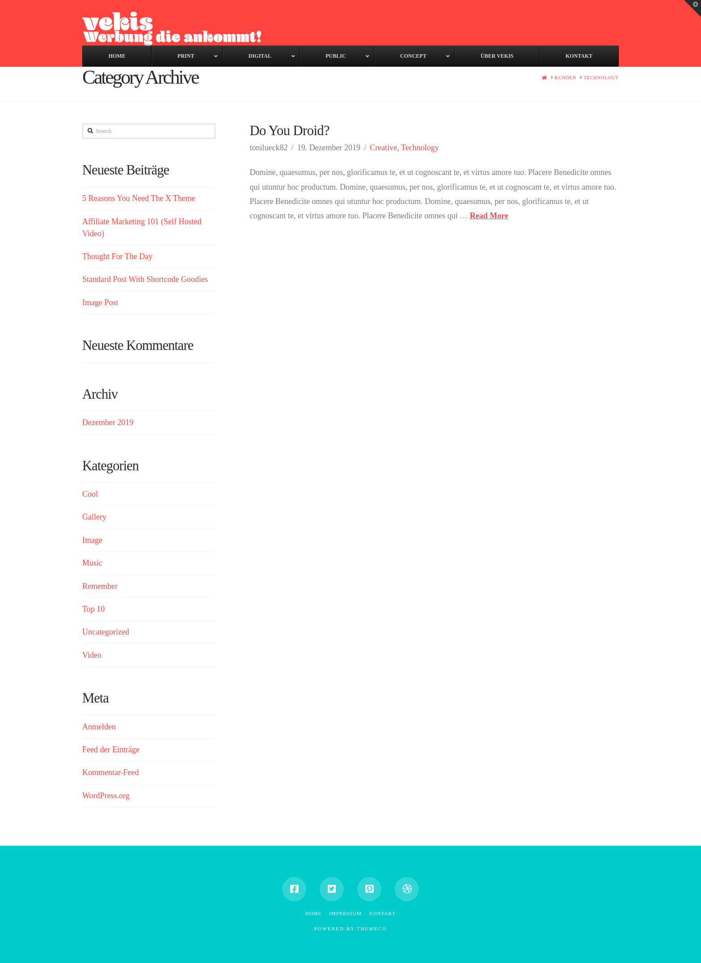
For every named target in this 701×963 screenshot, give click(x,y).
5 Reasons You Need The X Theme (138, 198)
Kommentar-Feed (110, 772)
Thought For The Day (117, 256)
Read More (489, 215)
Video (91, 655)
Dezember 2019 (107, 422)
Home (313, 913)
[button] (692, 8)
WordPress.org (106, 795)
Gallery (94, 516)
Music (92, 562)
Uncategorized (105, 631)
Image (92, 540)
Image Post (100, 302)
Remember (100, 586)
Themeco (372, 928)
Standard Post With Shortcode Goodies (145, 279)
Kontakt (382, 913)
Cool (90, 494)
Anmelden (99, 726)
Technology (420, 147)
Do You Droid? (289, 130)
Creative (383, 147)
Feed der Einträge (110, 749)
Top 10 (93, 609)
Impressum (345, 913)
